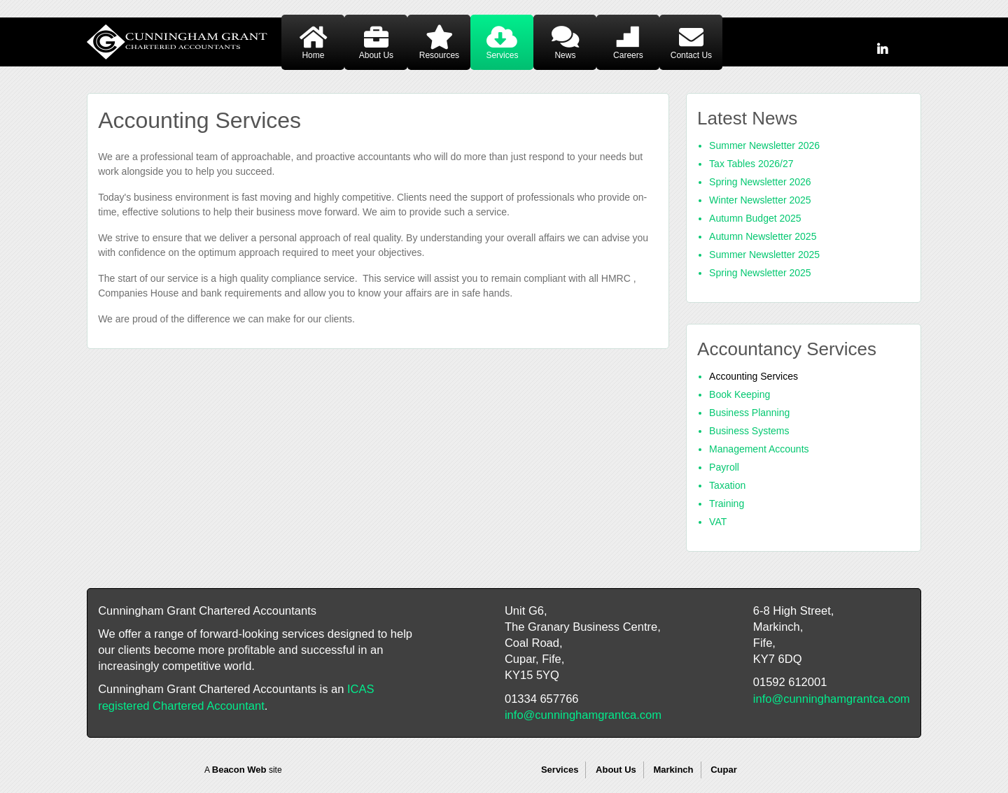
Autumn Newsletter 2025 (762, 236)
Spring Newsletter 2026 (760, 181)
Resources (439, 55)
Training (726, 503)
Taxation (727, 485)
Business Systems (749, 430)
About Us (376, 55)
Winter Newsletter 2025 (760, 200)
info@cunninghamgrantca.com (583, 714)
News (564, 55)
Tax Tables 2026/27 (751, 163)
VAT (718, 521)
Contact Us (691, 55)
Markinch (673, 769)
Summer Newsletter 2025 (764, 254)
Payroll (724, 467)
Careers (628, 55)
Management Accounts (758, 449)
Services (502, 55)
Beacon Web (239, 769)
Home (313, 55)
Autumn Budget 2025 (755, 218)
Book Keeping (739, 394)
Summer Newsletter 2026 (764, 145)
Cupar (723, 769)
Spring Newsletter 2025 (760, 272)
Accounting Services (753, 376)
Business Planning (749, 412)
